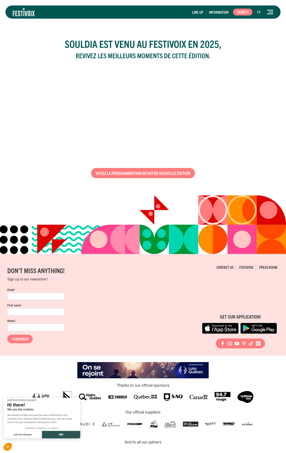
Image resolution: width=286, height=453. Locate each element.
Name (11, 320)
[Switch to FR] (258, 12)
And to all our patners (143, 442)
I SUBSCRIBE (20, 339)
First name (14, 305)
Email (10, 289)
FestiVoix (246, 267)
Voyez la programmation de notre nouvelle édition (143, 173)
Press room (268, 267)
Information (218, 12)
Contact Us (225, 267)
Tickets (243, 11)
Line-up (197, 12)
